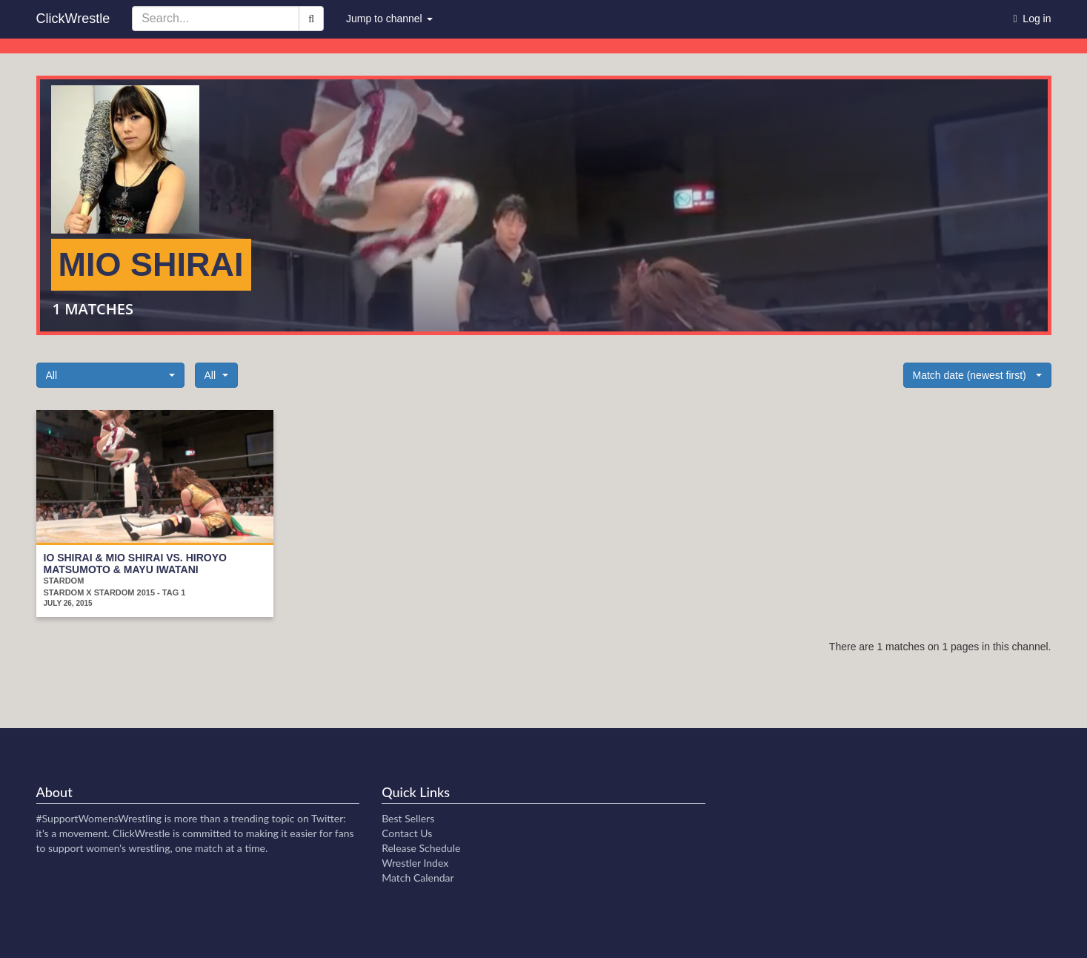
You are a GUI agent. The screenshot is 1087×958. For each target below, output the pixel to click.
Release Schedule (421, 848)
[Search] (311, 18)
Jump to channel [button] (389, 18)
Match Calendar (417, 877)
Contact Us (407, 833)
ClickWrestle (73, 18)
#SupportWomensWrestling (99, 818)
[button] (110, 375)
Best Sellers (408, 818)
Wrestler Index (415, 862)
